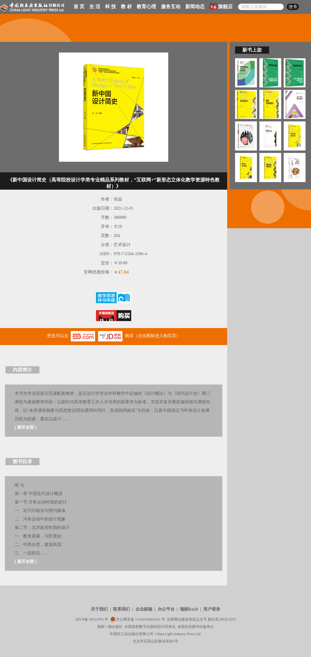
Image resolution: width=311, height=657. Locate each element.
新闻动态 (195, 6)
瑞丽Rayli (189, 609)
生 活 (94, 6)
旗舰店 (221, 6)
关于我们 (99, 609)
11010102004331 (148, 619)
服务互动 (170, 6)
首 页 (78, 6)
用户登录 (211, 609)
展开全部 (25, 427)
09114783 (96, 619)
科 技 (110, 6)
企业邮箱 (143, 609)
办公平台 (166, 609)
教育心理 (146, 6)
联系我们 (121, 609)
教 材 (126, 6)
